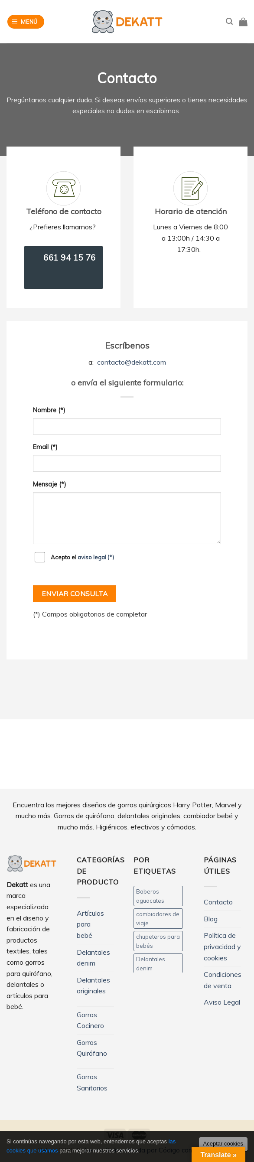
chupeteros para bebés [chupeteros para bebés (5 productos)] (158, 941)
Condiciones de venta (222, 980)
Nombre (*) (49, 410)
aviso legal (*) (96, 557)
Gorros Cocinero (90, 1020)
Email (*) (45, 447)
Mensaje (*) (49, 484)
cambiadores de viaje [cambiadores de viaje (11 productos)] (157, 918)
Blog (211, 918)
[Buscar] (229, 21)
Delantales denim (93, 958)
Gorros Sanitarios (92, 1082)
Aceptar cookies (223, 1143)
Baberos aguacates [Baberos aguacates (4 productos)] (150, 896)
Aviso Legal (222, 1002)
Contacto (218, 902)
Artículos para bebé (90, 924)
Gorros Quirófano (92, 1048)
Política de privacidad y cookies (222, 946)
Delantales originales (93, 986)
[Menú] (26, 22)
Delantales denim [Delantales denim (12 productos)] (150, 963)
